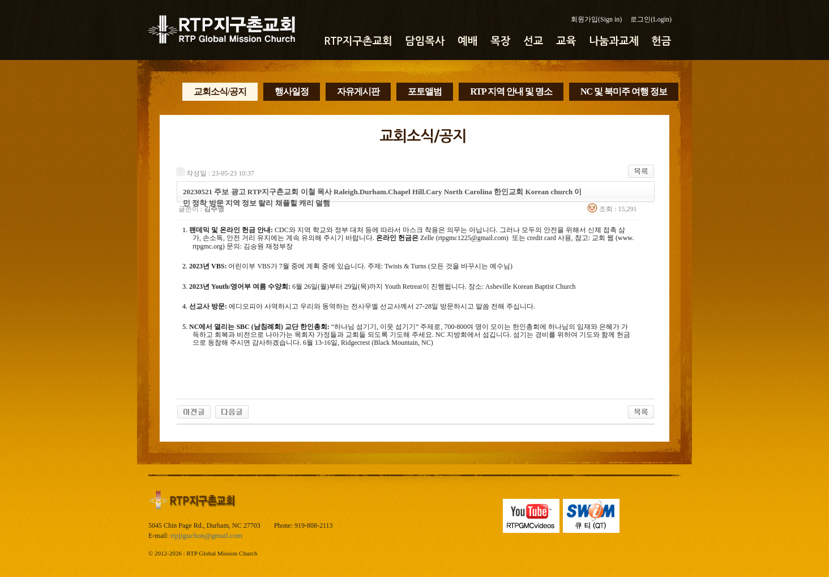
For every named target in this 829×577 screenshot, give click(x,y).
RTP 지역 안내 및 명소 (511, 91)
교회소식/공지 (220, 91)
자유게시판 (358, 91)
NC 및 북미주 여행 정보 (623, 91)
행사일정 (292, 91)
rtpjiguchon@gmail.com (206, 535)
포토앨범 (425, 91)
